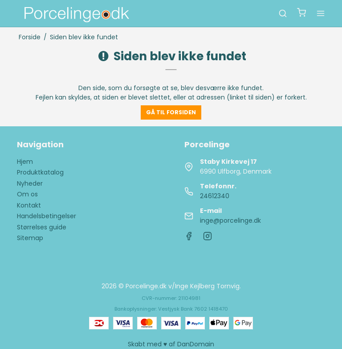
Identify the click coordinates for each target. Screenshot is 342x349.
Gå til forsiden (171, 112)
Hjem (25, 161)
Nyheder (30, 183)
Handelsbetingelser (46, 216)
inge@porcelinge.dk (230, 220)
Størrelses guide (41, 227)
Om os (27, 194)
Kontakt (29, 205)
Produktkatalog (40, 172)
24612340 (214, 195)
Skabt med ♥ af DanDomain (171, 344)
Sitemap (30, 237)
